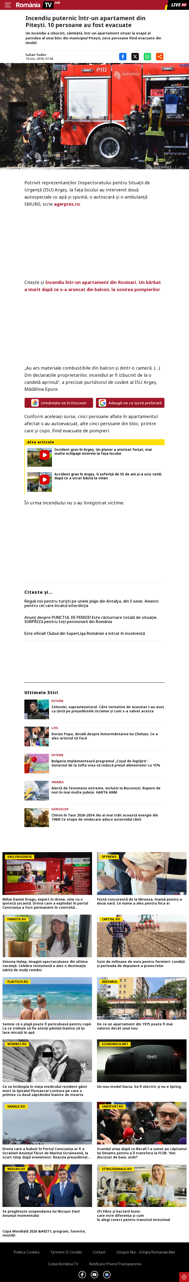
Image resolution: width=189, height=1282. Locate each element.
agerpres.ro (67, 204)
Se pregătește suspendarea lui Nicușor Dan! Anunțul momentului (41, 1213)
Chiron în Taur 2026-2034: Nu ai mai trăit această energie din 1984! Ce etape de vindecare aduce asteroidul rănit (104, 817)
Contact (99, 1252)
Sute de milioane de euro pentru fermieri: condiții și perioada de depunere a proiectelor (141, 964)
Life (54, 728)
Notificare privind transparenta (115, 1264)
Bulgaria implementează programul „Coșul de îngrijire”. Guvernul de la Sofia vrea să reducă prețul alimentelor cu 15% (105, 763)
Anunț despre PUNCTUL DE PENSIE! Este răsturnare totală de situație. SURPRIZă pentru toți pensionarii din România (91, 619)
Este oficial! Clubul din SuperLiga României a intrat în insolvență (84, 633)
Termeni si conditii (66, 1252)
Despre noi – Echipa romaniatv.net (146, 1252)
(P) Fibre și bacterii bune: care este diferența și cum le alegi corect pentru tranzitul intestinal (134, 1215)
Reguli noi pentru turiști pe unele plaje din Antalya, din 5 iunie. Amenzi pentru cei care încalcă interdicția (91, 603)
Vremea (57, 782)
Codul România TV (63, 1264)
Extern (57, 701)
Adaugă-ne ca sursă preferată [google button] (130, 402)
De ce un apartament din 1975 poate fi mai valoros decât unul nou (135, 1026)
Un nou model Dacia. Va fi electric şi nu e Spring (139, 1087)
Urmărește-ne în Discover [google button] (59, 402)
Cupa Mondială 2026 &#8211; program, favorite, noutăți (44, 1233)
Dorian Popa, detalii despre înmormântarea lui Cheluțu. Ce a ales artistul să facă (104, 736)
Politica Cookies (27, 1252)
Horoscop (60, 809)
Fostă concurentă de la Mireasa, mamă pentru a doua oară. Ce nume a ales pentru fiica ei (139, 901)
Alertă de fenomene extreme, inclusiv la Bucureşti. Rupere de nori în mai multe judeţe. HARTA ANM (105, 790)
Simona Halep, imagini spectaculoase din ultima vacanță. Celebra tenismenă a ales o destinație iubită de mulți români (45, 966)
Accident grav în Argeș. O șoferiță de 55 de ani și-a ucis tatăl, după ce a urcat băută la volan (108, 476)
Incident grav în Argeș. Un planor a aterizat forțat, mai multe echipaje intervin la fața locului (103, 452)
